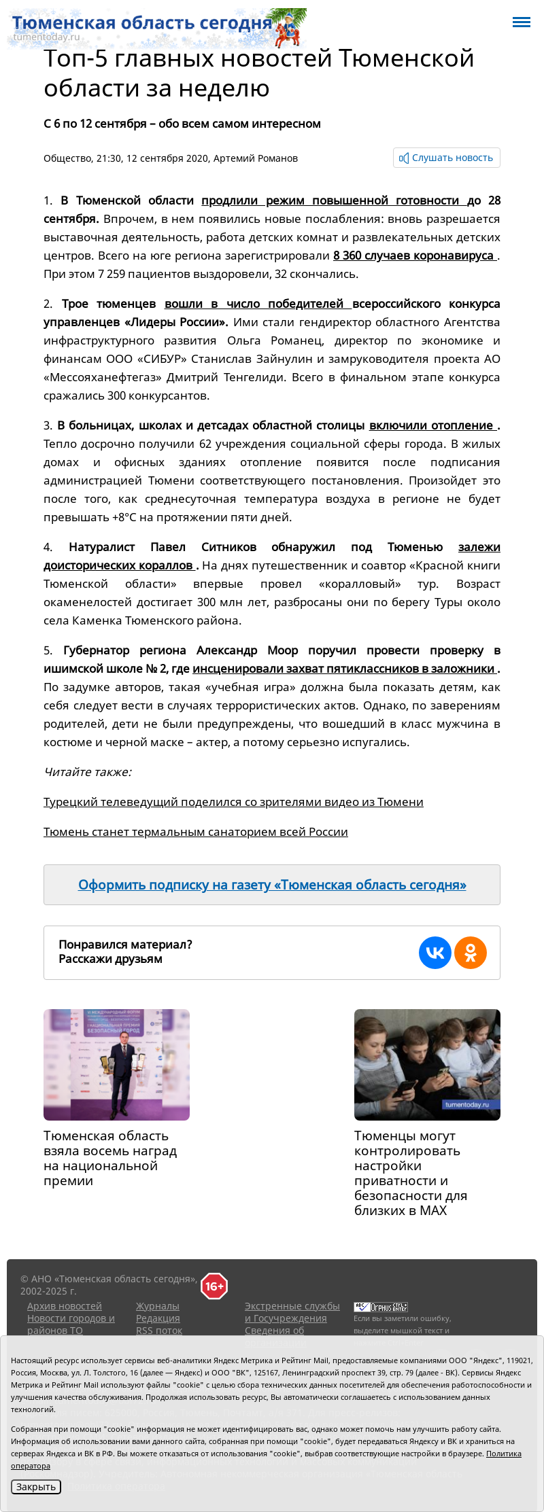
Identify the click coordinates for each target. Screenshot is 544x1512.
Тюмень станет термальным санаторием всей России (196, 831)
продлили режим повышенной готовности (333, 200)
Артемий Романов (256, 158)
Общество (67, 158)
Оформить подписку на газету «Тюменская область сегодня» (272, 885)
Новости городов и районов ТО (71, 1324)
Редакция (158, 1318)
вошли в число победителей (258, 303)
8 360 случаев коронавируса (415, 255)
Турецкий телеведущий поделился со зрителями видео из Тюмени (234, 801)
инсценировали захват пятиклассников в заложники (344, 668)
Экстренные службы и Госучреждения (292, 1311)
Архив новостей (64, 1305)
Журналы (158, 1305)
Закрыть (36, 1486)
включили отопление (433, 425)
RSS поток (159, 1330)
